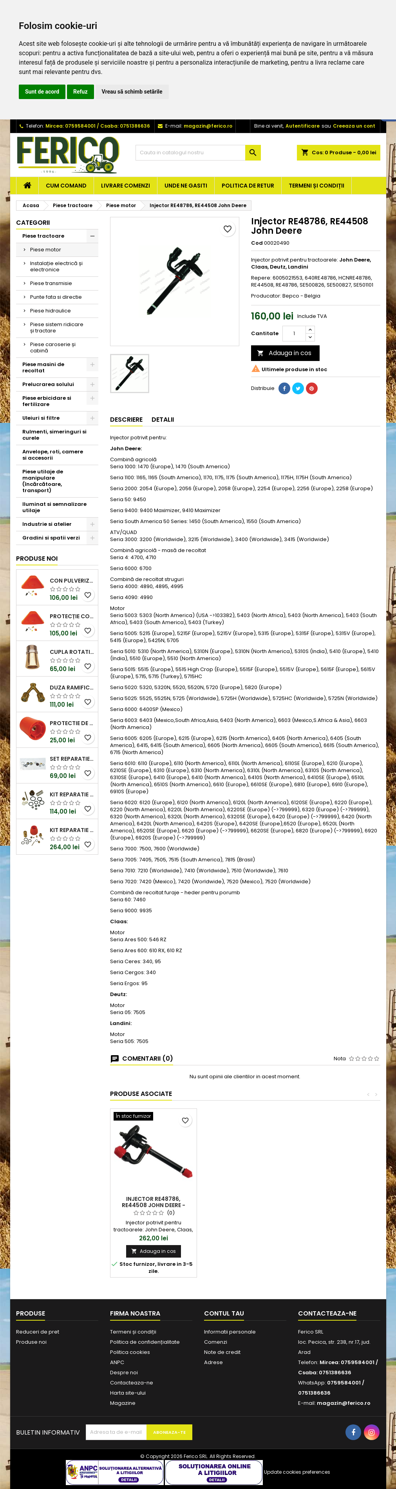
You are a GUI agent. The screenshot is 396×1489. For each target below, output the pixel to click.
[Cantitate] (294, 333)
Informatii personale (230, 1332)
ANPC (117, 1362)
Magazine (123, 1403)
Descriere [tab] (126, 419)
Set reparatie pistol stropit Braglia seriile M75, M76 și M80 (72, 759)
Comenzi (215, 1342)
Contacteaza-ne (131, 1382)
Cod (257, 243)
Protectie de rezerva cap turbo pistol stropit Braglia (72, 723)
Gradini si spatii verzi (51, 537)
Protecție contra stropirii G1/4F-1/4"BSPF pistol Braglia (72, 616)
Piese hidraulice (50, 310)
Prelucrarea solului (48, 384)
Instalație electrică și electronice (56, 266)
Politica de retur (248, 186)
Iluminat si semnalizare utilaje (54, 507)
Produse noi (37, 558)
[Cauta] (198, 153)
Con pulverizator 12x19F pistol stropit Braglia (72, 581)
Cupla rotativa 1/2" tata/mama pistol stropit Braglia (72, 652)
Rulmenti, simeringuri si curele (54, 435)
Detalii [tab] (163, 419)
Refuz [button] (80, 91)
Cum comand (66, 186)
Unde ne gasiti (186, 186)
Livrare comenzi (125, 186)
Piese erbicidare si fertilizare (46, 401)
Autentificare (303, 126)
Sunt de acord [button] (42, 91)
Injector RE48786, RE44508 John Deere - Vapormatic (153, 1205)
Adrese (213, 1362)
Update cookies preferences (297, 1472)
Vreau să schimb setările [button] (132, 91)
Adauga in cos (284, 352)
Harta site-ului (128, 1393)
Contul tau (224, 1313)
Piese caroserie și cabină (53, 347)
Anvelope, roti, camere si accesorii (52, 455)
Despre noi (124, 1372)
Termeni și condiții (316, 186)
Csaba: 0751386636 (125, 126)
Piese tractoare (43, 236)
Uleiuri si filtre (41, 418)
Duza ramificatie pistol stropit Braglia (72, 687)
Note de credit (222, 1352)
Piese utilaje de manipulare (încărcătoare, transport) (42, 481)
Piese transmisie (51, 283)
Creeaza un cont (354, 126)
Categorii (33, 222)
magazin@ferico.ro (208, 126)
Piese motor (45, 249)
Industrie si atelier (47, 524)
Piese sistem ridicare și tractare (56, 327)
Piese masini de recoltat (43, 367)
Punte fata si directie (56, 297)
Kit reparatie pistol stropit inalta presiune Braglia (72, 830)
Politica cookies (130, 1352)
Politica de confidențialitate (145, 1342)
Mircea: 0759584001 (70, 126)
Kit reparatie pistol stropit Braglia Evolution (72, 794)
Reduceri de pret (37, 1332)
